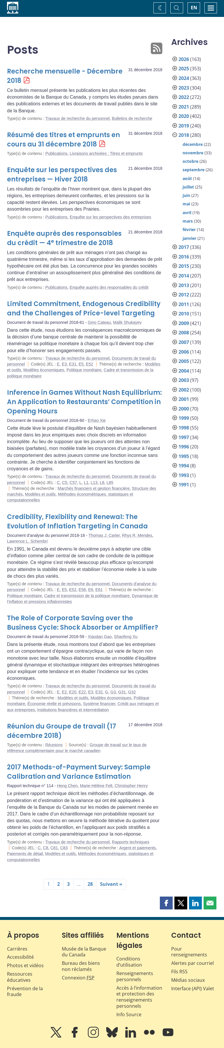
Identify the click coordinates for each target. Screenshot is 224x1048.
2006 (183, 352)
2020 (183, 116)
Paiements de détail (25, 853)
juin (186, 195)
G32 (132, 692)
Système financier (99, 703)
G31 (122, 692)
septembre (193, 169)
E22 (82, 692)
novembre (193, 153)
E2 (64, 692)
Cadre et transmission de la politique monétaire (87, 595)
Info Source (128, 1014)
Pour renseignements (189, 952)
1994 (183, 465)
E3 (64, 364)
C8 (45, 848)
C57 (73, 482)
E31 (72, 364)
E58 (82, 589)
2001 (183, 399)
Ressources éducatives (19, 977)
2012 (183, 294)
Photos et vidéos (25, 965)
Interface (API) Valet (192, 988)
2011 (183, 304)
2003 (183, 380)
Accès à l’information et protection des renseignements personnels (139, 997)
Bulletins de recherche (132, 118)
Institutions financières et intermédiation (73, 710)
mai (186, 204)
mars (188, 221)
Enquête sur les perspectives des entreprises (110, 217)
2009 (183, 323)
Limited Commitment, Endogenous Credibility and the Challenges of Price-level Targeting (83, 308)
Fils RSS (179, 971)
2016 (183, 257)
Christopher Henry (131, 785)
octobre (190, 161)
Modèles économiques (43, 370)
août (187, 178)
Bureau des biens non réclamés (81, 966)
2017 (183, 247)
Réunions (54, 745)
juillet (188, 187)
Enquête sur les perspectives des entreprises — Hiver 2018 (62, 174)
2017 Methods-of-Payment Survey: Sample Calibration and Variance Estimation (78, 772)
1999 (183, 418)
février (189, 229)
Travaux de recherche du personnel (77, 118)
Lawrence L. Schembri (27, 541)
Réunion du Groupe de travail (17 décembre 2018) (61, 731)
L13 (94, 482)
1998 (183, 428)
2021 (183, 107)
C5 (64, 482)
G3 (113, 692)
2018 (183, 135)
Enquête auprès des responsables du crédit (109, 287)
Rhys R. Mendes (137, 535)
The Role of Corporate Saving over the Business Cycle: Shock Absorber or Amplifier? (82, 623)
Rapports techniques (130, 842)
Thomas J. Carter (104, 535)
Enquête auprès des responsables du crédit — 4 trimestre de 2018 (64, 238)
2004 (183, 371)
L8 (102, 482)
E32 (99, 692)
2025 (183, 68)
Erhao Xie (97, 420)
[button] (166, 903)
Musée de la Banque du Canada (84, 952)
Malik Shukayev (127, 322)
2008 (183, 332)
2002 (183, 390)
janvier (189, 238)
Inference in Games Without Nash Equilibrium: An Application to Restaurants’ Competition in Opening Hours (84, 402)
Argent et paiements (137, 848)
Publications (57, 153)
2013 (183, 285)
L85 (109, 482)
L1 (86, 482)
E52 (89, 364)
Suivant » (111, 884)
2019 (183, 126)
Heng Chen (67, 785)
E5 (80, 364)
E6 (90, 589)
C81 (54, 848)
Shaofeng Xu (126, 636)
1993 (183, 475)
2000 (183, 409)
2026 (183, 59)
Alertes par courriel (192, 963)
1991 (183, 484)
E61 (99, 589)
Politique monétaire (84, 370)
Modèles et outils (40, 494)
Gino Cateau (99, 322)
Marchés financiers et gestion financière (94, 488)
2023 (183, 88)
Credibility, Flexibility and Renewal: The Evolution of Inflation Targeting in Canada (77, 521)
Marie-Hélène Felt (96, 785)
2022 (183, 97)
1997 (183, 437)
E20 (72, 692)
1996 (183, 446)
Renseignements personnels (134, 976)
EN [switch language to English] (194, 7)
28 (90, 884)
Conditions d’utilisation (129, 962)
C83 (64, 848)
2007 (183, 342)
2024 (183, 78)
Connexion (78, 977)
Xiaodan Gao (100, 636)
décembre (193, 144)
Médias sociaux (188, 980)
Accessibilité (20, 957)
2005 (183, 361)
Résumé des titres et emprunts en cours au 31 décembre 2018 (63, 139)
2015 (183, 266)
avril (187, 212)
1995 (183, 456)
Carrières (17, 949)
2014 (183, 276)
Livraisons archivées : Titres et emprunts (106, 153)
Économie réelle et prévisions (54, 703)
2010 (183, 313)
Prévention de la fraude (25, 991)
